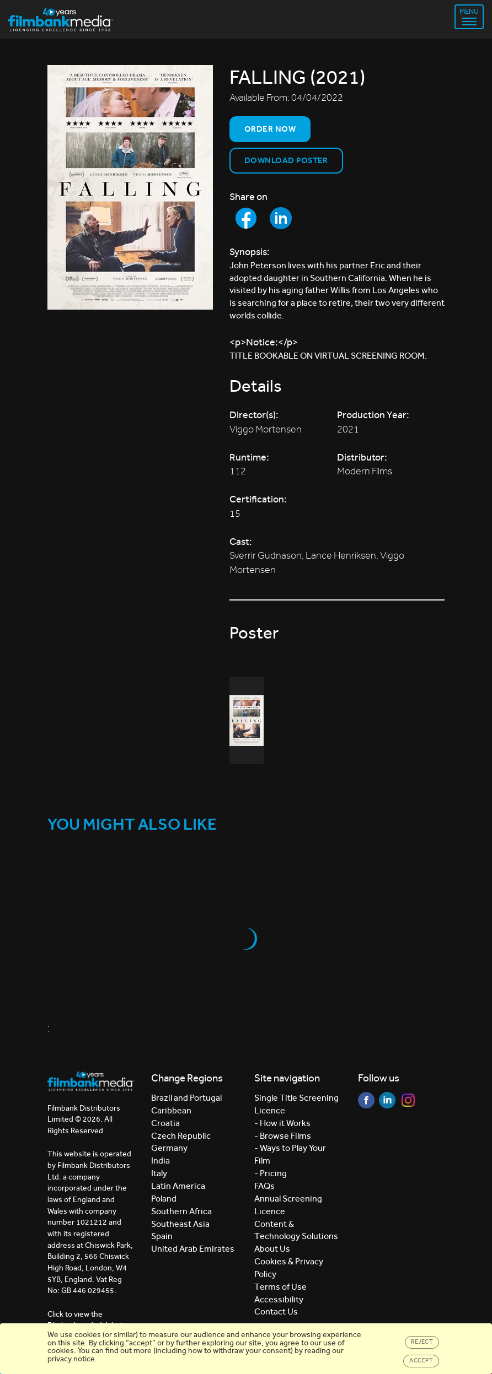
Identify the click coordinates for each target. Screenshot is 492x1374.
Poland (164, 1198)
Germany (169, 1148)
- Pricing (270, 1173)
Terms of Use (280, 1286)
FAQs (264, 1186)
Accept (421, 1360)
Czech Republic (181, 1135)
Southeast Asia (180, 1224)
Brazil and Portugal (186, 1097)
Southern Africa (181, 1211)
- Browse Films (282, 1135)
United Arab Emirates (192, 1248)
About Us (272, 1248)
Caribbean (171, 1110)
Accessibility (278, 1299)
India (160, 1160)
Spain (162, 1236)
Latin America (178, 1186)
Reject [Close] (422, 1341)
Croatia (165, 1123)
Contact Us (276, 1311)
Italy (159, 1173)
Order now (270, 129)
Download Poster (286, 160)
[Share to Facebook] (246, 218)
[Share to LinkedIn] (280, 218)
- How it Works (282, 1123)
